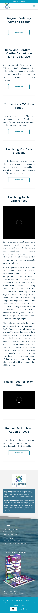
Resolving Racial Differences (19, 199)
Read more (19, 32)
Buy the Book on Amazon (12, 591)
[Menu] (34, 6)
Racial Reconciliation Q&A (19, 383)
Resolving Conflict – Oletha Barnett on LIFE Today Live (19, 53)
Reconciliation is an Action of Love (19, 430)
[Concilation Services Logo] (16, 6)
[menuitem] (34, 6)
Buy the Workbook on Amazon (14, 594)
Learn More (23, 609)
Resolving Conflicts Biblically (19, 151)
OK (13, 609)
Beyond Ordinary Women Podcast (19, 20)
